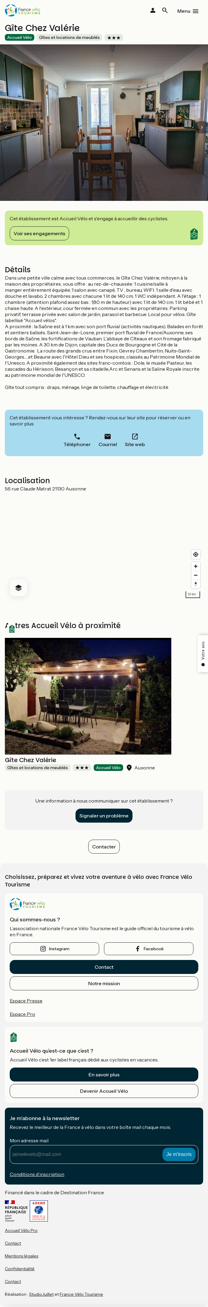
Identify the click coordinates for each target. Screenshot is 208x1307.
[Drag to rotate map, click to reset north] (195, 584)
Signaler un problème (104, 816)
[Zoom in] (195, 566)
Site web (135, 444)
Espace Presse (26, 1001)
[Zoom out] (195, 575)
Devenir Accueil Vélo (104, 1091)
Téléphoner (77, 444)
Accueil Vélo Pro (21, 1230)
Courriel (108, 444)
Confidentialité (20, 1268)
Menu (183, 11)
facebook (154, 948)
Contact (104, 967)
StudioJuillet (41, 1294)
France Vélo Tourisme (81, 1294)
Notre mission (104, 983)
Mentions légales (21, 1256)
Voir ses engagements (39, 233)
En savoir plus (104, 1074)
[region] (104, 546)
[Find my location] (195, 554)
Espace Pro (22, 1014)
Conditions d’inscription (37, 1174)
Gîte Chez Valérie (30, 760)
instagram (59, 948)
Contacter (104, 847)
